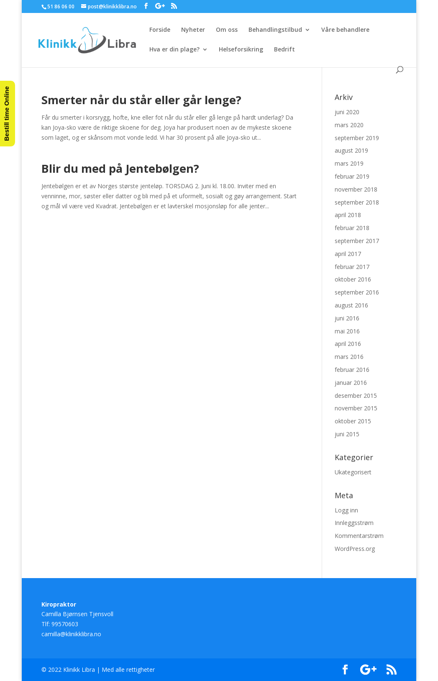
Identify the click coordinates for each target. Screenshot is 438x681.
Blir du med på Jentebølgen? (120, 168)
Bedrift (284, 49)
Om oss (227, 30)
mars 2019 (349, 163)
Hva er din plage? (174, 49)
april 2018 (348, 215)
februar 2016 (352, 370)
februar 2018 (352, 228)
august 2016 (351, 305)
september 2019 (357, 138)
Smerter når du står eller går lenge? (141, 100)
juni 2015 (347, 434)
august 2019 (351, 150)
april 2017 (348, 254)
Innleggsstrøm (354, 523)
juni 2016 (347, 318)
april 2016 (348, 344)
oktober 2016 (353, 279)
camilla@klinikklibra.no (71, 634)
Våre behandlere (345, 30)
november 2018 (356, 189)
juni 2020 (347, 112)
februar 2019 (352, 176)
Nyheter (193, 30)
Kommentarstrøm (359, 536)
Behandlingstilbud (275, 30)
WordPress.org (355, 549)
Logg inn (346, 510)
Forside (159, 30)
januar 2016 (351, 383)
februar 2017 (352, 267)
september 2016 (357, 292)
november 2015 (356, 408)
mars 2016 (349, 357)
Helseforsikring (241, 49)
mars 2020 (349, 125)
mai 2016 (347, 331)
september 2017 (357, 241)
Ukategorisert (353, 472)
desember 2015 (356, 395)
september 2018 (357, 202)
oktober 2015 (353, 421)
